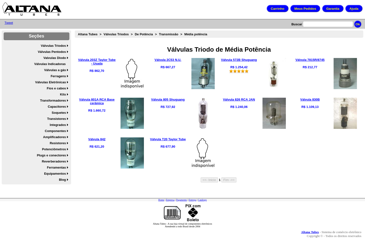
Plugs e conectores (51, 155)
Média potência (195, 34)
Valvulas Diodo (54, 58)
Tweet (9, 23)
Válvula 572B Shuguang (239, 60)
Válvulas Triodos (53, 46)
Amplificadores (54, 137)
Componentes (55, 131)
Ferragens (58, 76)
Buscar (296, 24)
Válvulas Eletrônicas (50, 82)
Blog (62, 179)
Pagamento (181, 200)
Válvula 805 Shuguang (168, 99)
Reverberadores (54, 161)
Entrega (192, 200)
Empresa (170, 200)
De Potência (144, 34)
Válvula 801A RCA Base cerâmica (97, 101)
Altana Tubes (88, 34)
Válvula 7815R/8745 (310, 60)
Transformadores (53, 100)
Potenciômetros (54, 149)
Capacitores (57, 106)
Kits (63, 94)
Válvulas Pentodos (52, 52)
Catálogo (202, 200)
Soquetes (59, 112)
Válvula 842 (96, 139)
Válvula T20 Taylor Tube (168, 139)
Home (161, 200)
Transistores (56, 119)
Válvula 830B (310, 99)
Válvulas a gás (55, 70)
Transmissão (168, 34)
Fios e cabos (56, 88)
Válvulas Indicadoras (50, 64)
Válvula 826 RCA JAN (239, 99)
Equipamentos (55, 173)
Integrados (58, 125)
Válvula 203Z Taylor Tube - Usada (97, 61)
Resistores (58, 143)
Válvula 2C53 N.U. (168, 60)
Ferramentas (56, 167)
